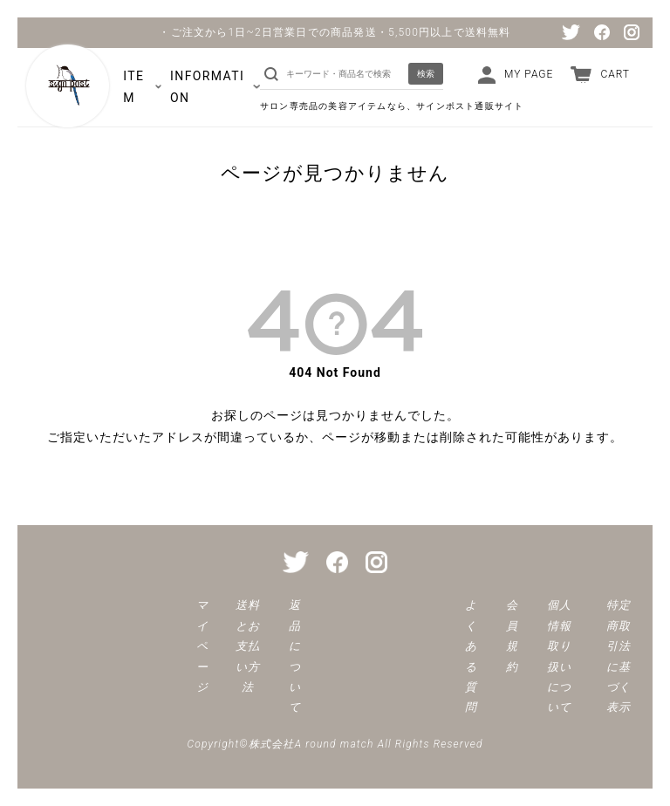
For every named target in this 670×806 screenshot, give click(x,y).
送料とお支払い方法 (248, 645)
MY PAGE (528, 74)
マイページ (202, 645)
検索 (425, 74)
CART (615, 74)
